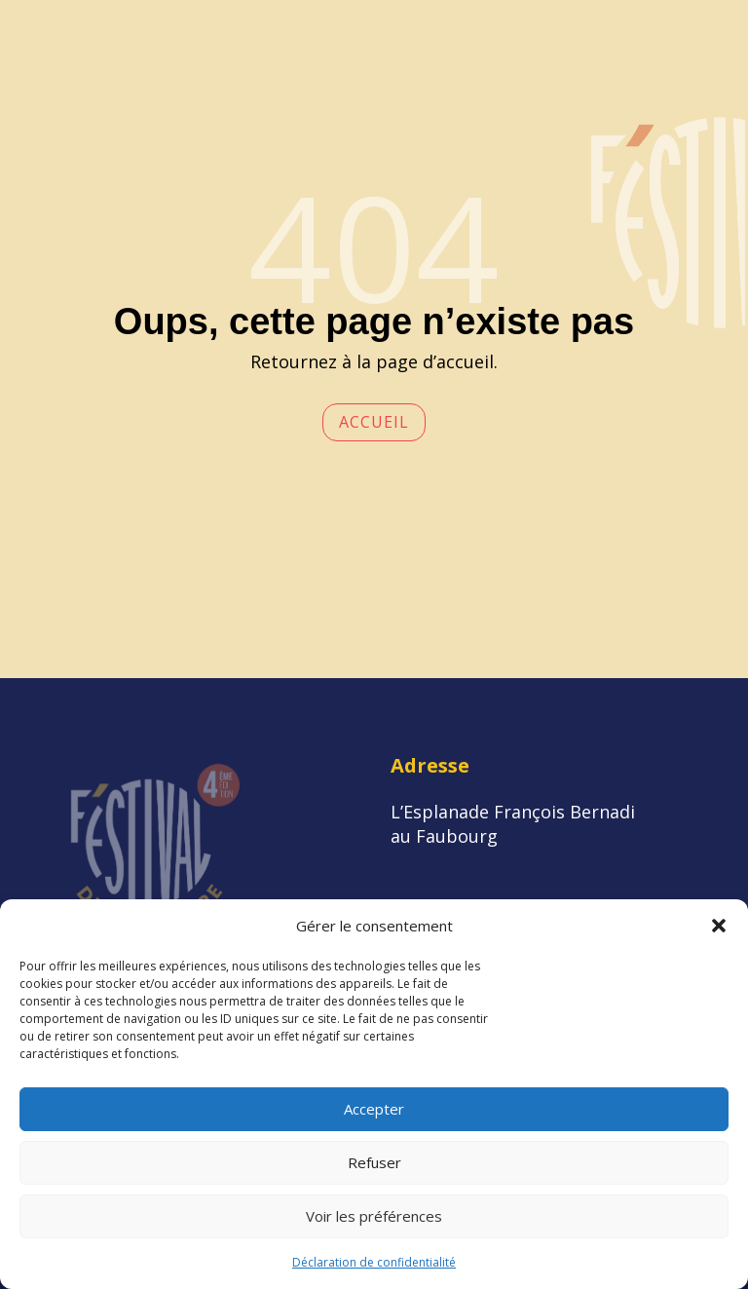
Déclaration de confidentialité (374, 1262)
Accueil (374, 422)
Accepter (374, 1108)
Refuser (374, 1162)
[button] (719, 925)
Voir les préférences (374, 1216)
